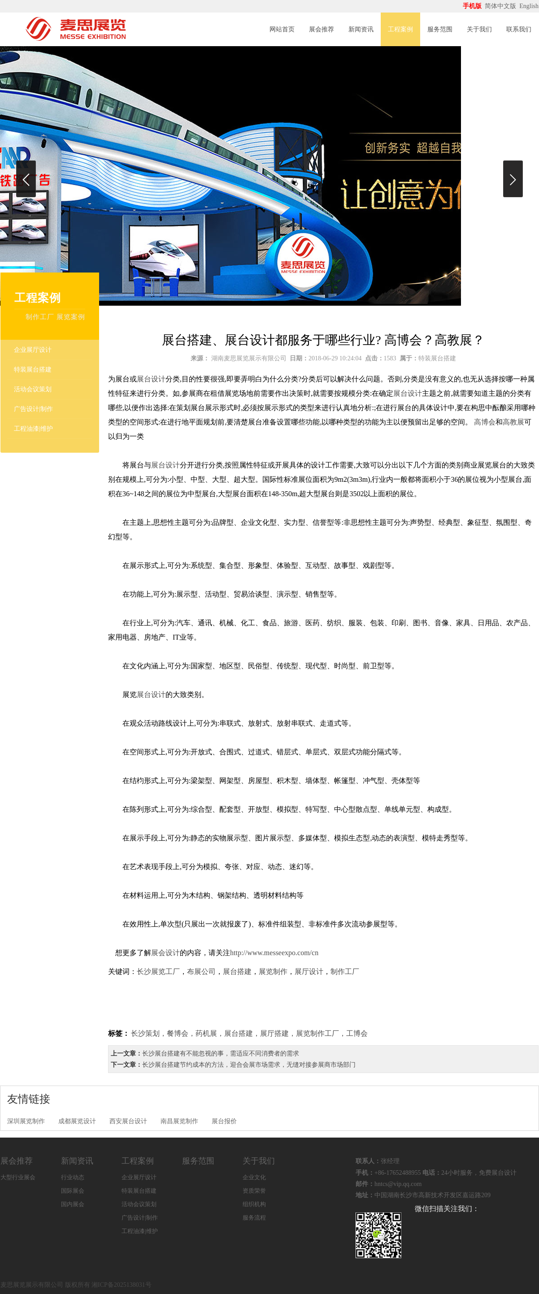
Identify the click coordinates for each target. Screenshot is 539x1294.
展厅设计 (309, 971)
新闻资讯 (361, 29)
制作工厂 (344, 971)
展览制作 (273, 971)
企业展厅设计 (33, 349)
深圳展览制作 (26, 1121)
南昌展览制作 (179, 1121)
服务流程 (254, 1217)
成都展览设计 (77, 1121)
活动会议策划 (33, 389)
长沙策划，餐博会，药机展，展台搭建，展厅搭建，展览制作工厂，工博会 (249, 1033)
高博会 (485, 422)
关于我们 (479, 29)
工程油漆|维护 (33, 428)
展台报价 (224, 1121)
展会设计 (165, 952)
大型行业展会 (17, 1177)
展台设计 (151, 379)
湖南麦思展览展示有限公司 (249, 358)
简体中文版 (501, 6)
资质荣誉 (254, 1190)
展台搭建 (237, 971)
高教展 (513, 422)
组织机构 (254, 1204)
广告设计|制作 (33, 409)
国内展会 (72, 1204)
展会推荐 (321, 29)
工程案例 (400, 29)
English (529, 6)
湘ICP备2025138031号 (121, 1284)
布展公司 (201, 971)
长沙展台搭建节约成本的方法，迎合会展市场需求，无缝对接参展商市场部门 (249, 1064)
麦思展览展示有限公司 (31, 1284)
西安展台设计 (128, 1121)
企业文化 (254, 1177)
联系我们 (518, 29)
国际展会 (72, 1190)
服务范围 (439, 29)
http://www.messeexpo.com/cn (275, 952)
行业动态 (72, 1177)
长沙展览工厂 (158, 971)
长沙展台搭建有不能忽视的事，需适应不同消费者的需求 (220, 1053)
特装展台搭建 (33, 369)
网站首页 (282, 29)
